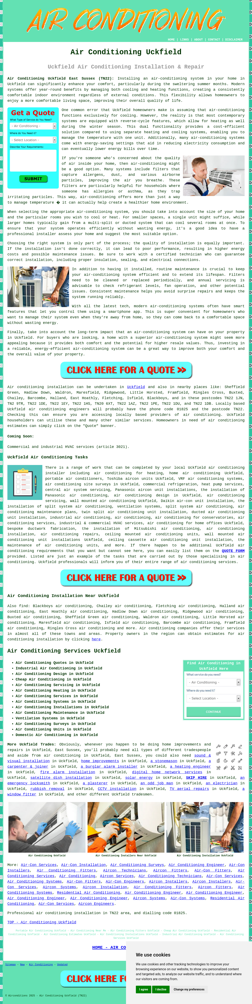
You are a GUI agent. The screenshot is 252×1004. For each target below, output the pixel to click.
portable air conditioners (73, 479)
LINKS (184, 39)
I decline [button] (160, 989)
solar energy (139, 778)
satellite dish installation (61, 778)
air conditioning (202, 415)
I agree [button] (143, 989)
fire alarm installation (67, 772)
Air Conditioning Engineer (196, 865)
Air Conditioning (77, 876)
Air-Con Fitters (212, 870)
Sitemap (10, 964)
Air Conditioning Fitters (66, 870)
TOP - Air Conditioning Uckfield (41, 922)
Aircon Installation (105, 887)
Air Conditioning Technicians (170, 876)
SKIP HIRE (196, 778)
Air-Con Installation (83, 865)
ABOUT (198, 39)
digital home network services (167, 772)
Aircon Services (117, 876)
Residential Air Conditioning (88, 893)
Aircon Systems (59, 887)
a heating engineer (190, 767)
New (22, 964)
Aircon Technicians (124, 870)
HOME (171, 39)
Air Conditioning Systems (34, 882)
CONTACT (214, 39)
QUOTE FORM (233, 551)
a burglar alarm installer (109, 767)
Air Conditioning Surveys (137, 865)
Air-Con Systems (188, 898)
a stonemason (163, 761)
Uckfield (136, 387)
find (23, 606)
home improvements (100, 761)
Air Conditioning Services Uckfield (64, 651)
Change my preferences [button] (189, 989)
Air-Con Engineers (125, 882)
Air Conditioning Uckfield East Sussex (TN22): (60, 79)
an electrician (221, 783)
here (96, 639)
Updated (62, 964)
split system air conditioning (198, 506)
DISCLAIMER (234, 39)
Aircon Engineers (96, 904)
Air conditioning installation (40, 387)
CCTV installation (117, 789)
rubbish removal (47, 789)
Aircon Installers (168, 882)
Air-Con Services (39, 865)
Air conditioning (157, 628)
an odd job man (156, 783)
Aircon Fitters (170, 870)
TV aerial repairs (189, 789)
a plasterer (95, 783)
